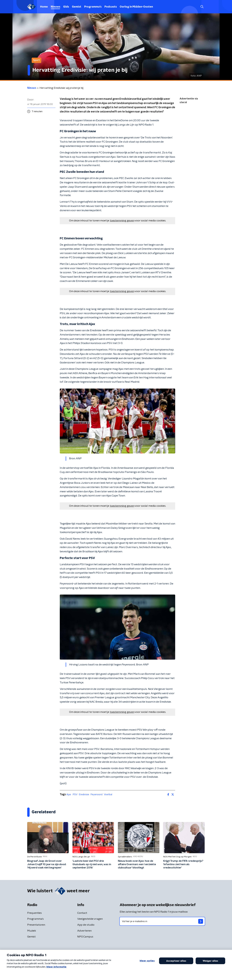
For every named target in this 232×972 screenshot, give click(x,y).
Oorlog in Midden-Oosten (136, 6)
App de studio (85, 925)
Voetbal (108, 794)
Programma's (93, 6)
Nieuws (55, 6)
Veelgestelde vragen (90, 919)
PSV (75, 794)
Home (44, 6)
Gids (66, 6)
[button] (202, 6)
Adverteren (84, 930)
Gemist (76, 6)
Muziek (31, 930)
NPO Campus (85, 936)
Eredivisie (84, 794)
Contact (82, 913)
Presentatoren (36, 925)
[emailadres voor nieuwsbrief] (162, 921)
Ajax (68, 794)
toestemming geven (122, 220)
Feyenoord (96, 794)
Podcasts (110, 6)
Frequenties (34, 913)
